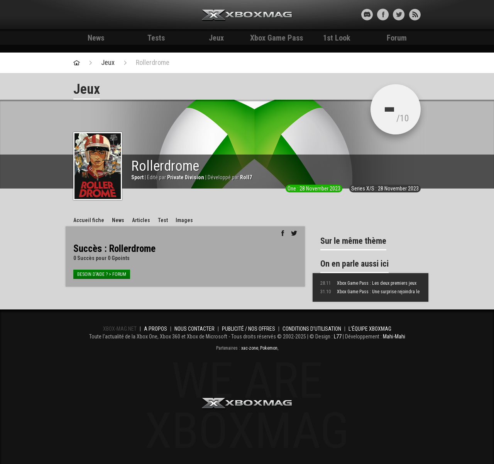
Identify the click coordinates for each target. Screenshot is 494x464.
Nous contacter (194, 329)
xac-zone (249, 348)
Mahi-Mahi (394, 336)
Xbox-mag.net (247, 15)
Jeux (216, 37)
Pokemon (268, 348)
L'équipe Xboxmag (370, 329)
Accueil (88, 220)
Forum (397, 37)
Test (163, 220)
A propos (155, 329)
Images (184, 220)
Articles (141, 220)
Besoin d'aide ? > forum (101, 274)
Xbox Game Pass (276, 37)
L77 (338, 336)
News (96, 37)
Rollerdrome (152, 62)
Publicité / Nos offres (248, 329)
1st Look (336, 37)
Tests (156, 37)
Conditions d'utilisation (312, 329)
